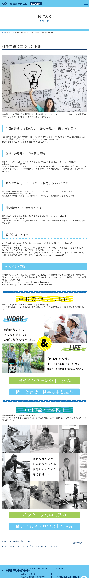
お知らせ (11, 32)
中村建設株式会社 (16, 571)
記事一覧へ (78, 543)
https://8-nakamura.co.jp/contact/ (35, 282)
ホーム (4, 32)
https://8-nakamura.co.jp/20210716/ (50, 255)
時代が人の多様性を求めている (17, 541)
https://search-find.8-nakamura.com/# (39, 285)
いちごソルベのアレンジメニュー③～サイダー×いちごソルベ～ (28, 546)
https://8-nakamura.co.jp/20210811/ (18, 194)
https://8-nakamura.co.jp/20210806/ (46, 139)
